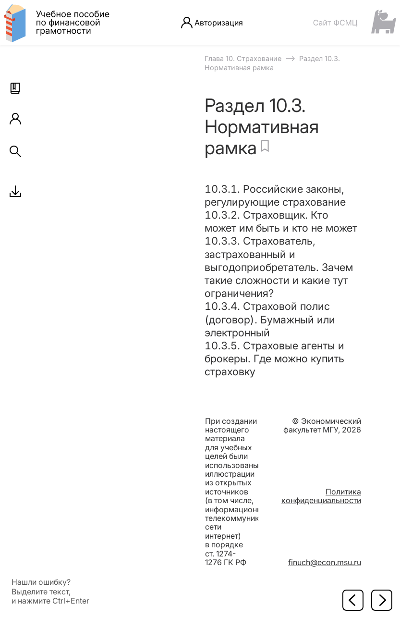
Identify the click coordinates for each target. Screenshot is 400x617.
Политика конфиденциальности (321, 496)
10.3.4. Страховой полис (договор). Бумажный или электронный (270, 319)
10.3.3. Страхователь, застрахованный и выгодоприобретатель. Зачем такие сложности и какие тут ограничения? (279, 266)
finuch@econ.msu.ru (324, 562)
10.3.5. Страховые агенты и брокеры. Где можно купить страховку (274, 358)
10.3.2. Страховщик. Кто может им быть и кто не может (281, 221)
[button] (15, 88)
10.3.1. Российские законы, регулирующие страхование (275, 195)
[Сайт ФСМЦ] (354, 22)
